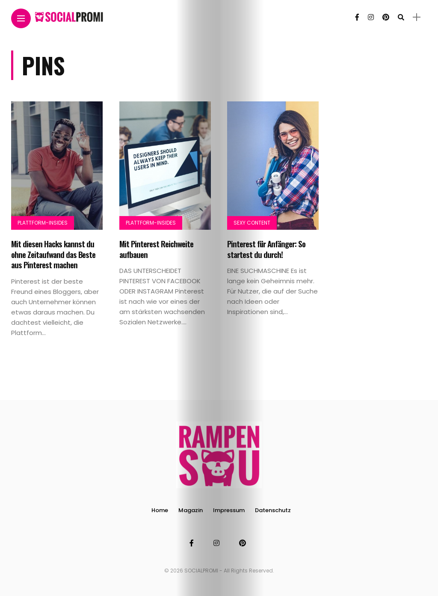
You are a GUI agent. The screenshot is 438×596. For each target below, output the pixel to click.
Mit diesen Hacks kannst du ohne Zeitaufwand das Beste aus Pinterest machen (53, 253)
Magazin (190, 510)
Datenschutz (273, 510)
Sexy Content (252, 222)
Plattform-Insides (43, 222)
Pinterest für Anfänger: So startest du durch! (266, 248)
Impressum (229, 510)
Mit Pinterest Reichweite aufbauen (156, 248)
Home (159, 510)
